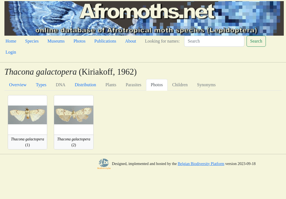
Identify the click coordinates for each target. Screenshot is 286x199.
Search (256, 41)
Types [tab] (41, 84)
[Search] (214, 41)
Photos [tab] (157, 84)
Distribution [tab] (85, 84)
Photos (79, 41)
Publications (105, 41)
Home (11, 41)
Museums (56, 41)
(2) (73, 142)
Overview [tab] (18, 84)
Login (11, 52)
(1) (27, 142)
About (130, 41)
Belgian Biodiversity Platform (201, 164)
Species (32, 41)
